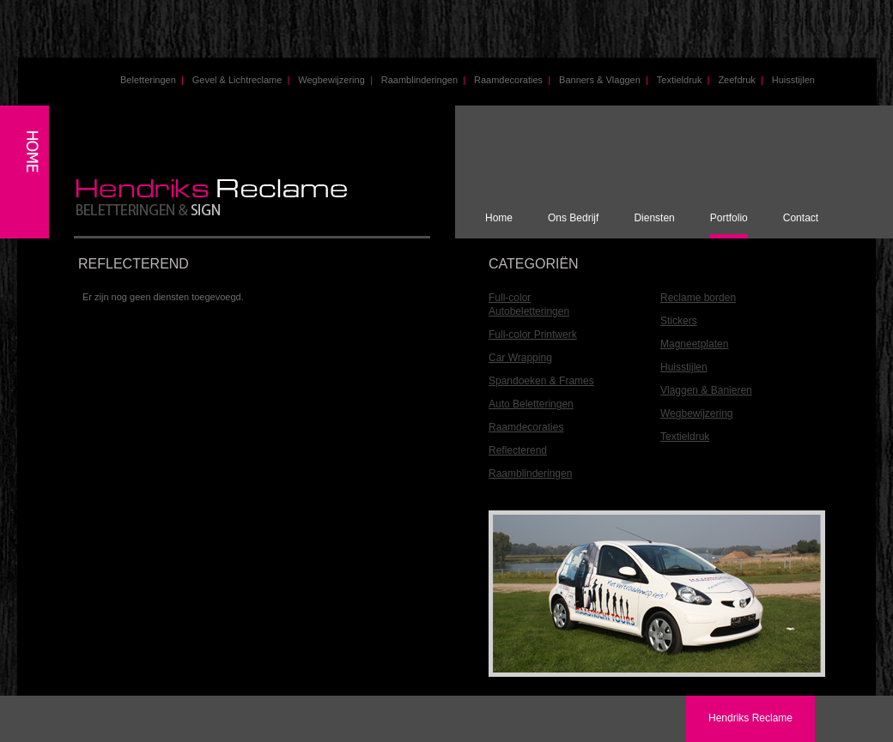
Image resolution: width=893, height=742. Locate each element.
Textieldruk (683, 80)
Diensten (654, 218)
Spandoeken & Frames (541, 381)
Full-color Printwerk (533, 335)
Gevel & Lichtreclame (241, 80)
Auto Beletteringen (531, 404)
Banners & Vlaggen (603, 80)
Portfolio (729, 218)
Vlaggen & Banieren (706, 390)
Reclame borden (698, 298)
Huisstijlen (793, 80)
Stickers (678, 321)
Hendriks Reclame (750, 718)
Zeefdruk (740, 80)
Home (499, 218)
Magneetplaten (694, 344)
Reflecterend (518, 450)
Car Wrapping (520, 358)
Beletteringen (152, 80)
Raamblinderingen (423, 80)
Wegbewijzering (335, 80)
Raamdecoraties (512, 80)
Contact (800, 218)
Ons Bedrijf (573, 218)
